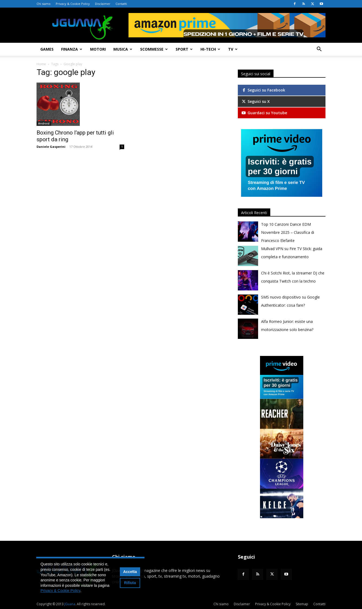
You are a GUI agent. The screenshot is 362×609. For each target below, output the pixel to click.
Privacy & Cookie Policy (73, 4)
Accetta (130, 571)
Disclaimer (102, 4)
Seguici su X (255, 101)
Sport (184, 49)
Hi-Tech (210, 49)
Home (41, 64)
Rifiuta (130, 583)
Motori (98, 49)
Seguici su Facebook (263, 90)
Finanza (71, 49)
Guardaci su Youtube (264, 112)
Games (47, 49)
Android (44, 123)
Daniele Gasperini (51, 147)
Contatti (121, 4)
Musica (122, 49)
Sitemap (302, 604)
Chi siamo (44, 4)
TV (233, 49)
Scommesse (154, 49)
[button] (318, 49)
